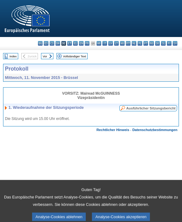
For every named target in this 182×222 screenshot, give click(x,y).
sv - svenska (175, 43)
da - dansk (58, 43)
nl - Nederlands (134, 43)
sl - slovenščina (163, 43)
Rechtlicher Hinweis (113, 130)
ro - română (151, 43)
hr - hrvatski (99, 43)
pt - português (145, 43)
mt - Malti (128, 43)
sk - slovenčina (157, 43)
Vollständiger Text (74, 56)
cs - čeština (52, 43)
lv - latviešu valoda (110, 43)
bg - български (40, 43)
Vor (45, 56)
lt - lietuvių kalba (116, 43)
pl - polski (140, 43)
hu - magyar (122, 43)
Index (13, 56)
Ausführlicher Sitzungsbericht (151, 108)
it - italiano (104, 43)
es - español (46, 43)
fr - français (87, 43)
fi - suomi (169, 43)
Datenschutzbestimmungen (154, 130)
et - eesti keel (69, 43)
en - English (81, 43)
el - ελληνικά (75, 43)
